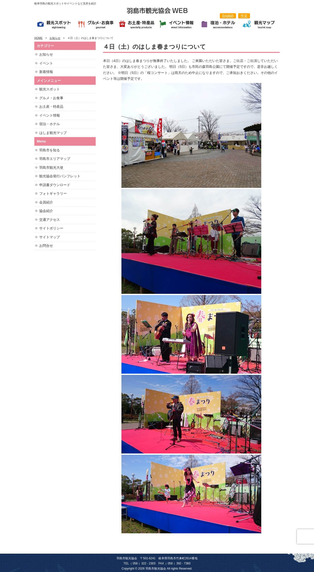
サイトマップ (49, 237)
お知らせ (46, 54)
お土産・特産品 (51, 106)
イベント (46, 63)
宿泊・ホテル (49, 124)
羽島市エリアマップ (54, 159)
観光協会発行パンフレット (59, 176)
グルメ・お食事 (51, 98)
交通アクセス (49, 220)
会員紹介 (46, 202)
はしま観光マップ (53, 133)
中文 (244, 16)
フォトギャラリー (53, 193)
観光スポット (49, 89)
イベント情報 (49, 115)
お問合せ (46, 246)
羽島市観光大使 (51, 167)
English (228, 16)
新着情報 (46, 72)
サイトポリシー (51, 228)
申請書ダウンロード (54, 185)
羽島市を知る (49, 150)
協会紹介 (46, 211)
